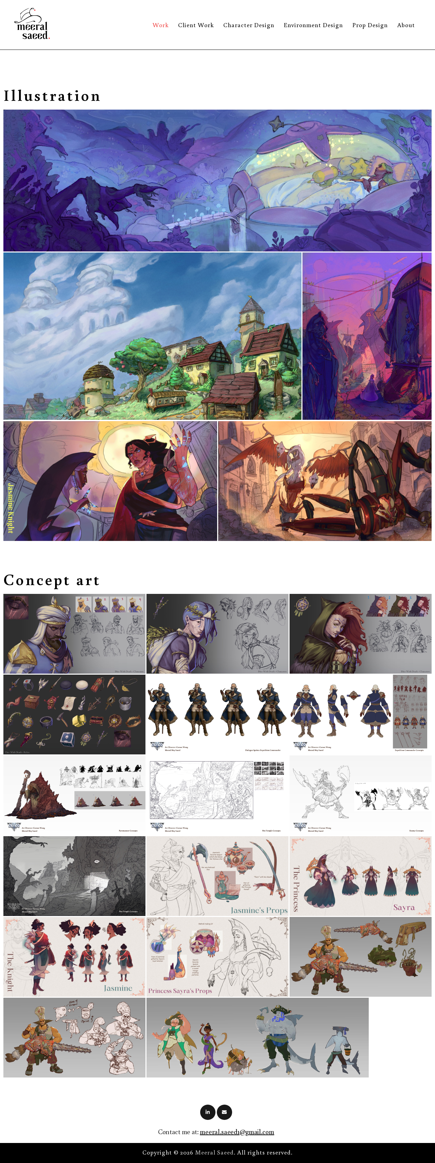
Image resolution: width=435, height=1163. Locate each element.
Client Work (196, 25)
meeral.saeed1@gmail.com (237, 1131)
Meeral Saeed (214, 1152)
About (406, 25)
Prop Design (370, 25)
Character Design (248, 25)
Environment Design (313, 25)
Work (161, 25)
